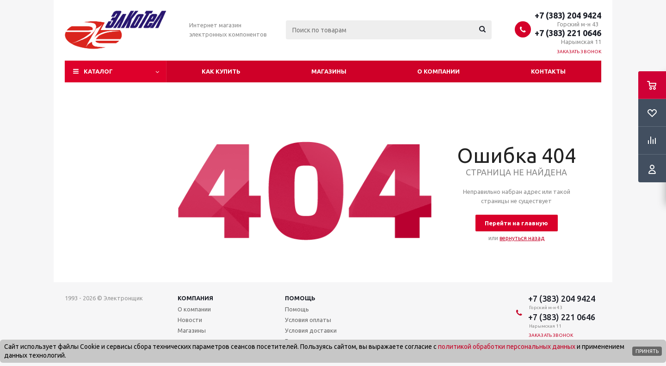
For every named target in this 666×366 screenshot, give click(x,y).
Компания (195, 298)
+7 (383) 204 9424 (568, 15)
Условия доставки (311, 330)
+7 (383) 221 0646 (568, 33)
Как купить (221, 71)
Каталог (98, 71)
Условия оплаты (308, 319)
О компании (438, 71)
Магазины (328, 71)
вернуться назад (522, 238)
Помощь (300, 298)
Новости (190, 319)
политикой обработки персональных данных (506, 346)
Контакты (548, 71)
